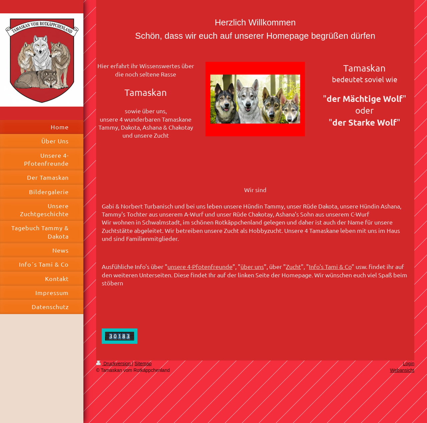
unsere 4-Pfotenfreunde (200, 266)
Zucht (293, 266)
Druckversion (114, 363)
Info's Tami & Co (330, 266)
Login (408, 363)
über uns (252, 266)
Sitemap (142, 363)
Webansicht (402, 370)
